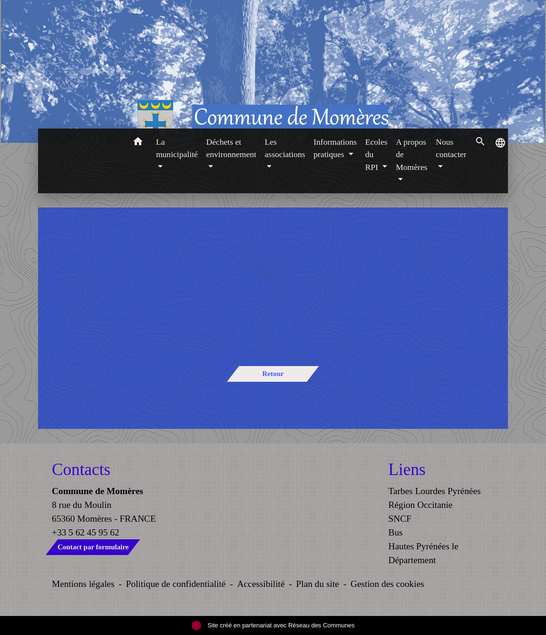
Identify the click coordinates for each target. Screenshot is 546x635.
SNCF (400, 519)
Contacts (81, 469)
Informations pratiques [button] (335, 148)
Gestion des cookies (387, 584)
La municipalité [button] (177, 148)
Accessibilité (261, 584)
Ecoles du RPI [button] (376, 154)
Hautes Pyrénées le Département (423, 553)
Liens (407, 469)
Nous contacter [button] (451, 148)
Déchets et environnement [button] (231, 148)
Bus (396, 532)
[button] (138, 143)
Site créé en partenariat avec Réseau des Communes (273, 625)
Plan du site (317, 584)
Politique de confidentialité (176, 584)
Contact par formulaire (93, 547)
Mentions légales (83, 584)
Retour (272, 373)
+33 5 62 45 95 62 (85, 532)
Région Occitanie (421, 505)
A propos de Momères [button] (411, 154)
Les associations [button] (285, 148)
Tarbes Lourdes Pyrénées (435, 491)
